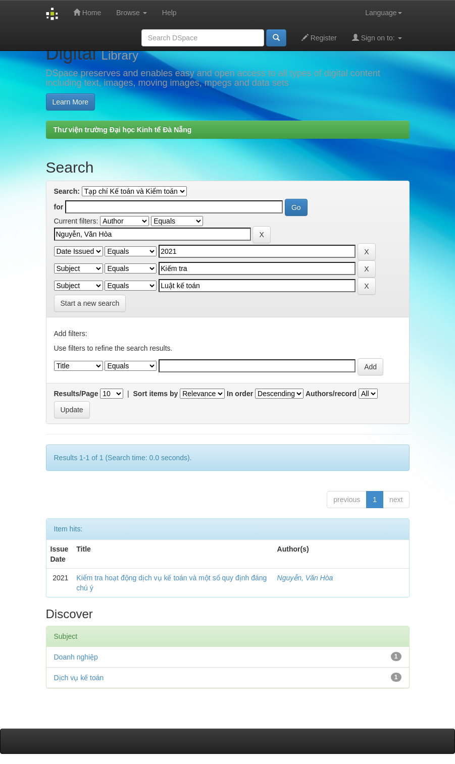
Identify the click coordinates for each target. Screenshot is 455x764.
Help (169, 13)
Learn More (71, 102)
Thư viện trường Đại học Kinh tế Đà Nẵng (123, 130)
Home (87, 12)
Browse (131, 13)
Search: (67, 191)
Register (319, 37)
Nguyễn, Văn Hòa (305, 578)
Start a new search (90, 303)
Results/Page (76, 394)
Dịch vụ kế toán (79, 678)
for (59, 207)
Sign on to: (377, 37)
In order (240, 394)
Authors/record (331, 394)
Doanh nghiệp (76, 657)
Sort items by (155, 394)
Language (383, 13)
